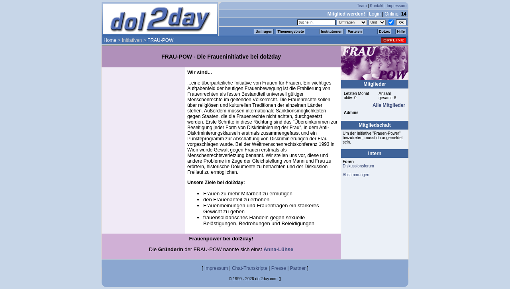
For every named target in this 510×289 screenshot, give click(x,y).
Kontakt (376, 6)
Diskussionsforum (358, 166)
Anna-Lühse (278, 249)
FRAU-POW (160, 40)
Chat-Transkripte (249, 268)
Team (362, 6)
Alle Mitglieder (389, 105)
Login (375, 14)
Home (110, 40)
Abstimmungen (356, 175)
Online (391, 14)
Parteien (354, 31)
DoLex (384, 31)
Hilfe (401, 31)
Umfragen (263, 31)
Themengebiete (290, 31)
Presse (278, 268)
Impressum (396, 6)
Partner (298, 268)
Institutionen (331, 31)
